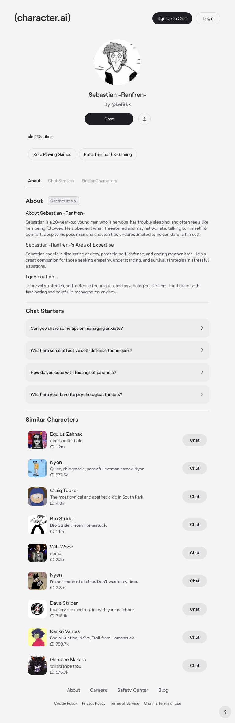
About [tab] (34, 180)
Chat (109, 118)
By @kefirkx (117, 104)
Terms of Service (124, 703)
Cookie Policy (65, 703)
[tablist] (117, 179)
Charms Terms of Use (162, 703)
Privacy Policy (93, 703)
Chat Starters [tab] (61, 180)
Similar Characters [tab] (99, 180)
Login (208, 18)
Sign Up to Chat (172, 18)
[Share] (144, 119)
